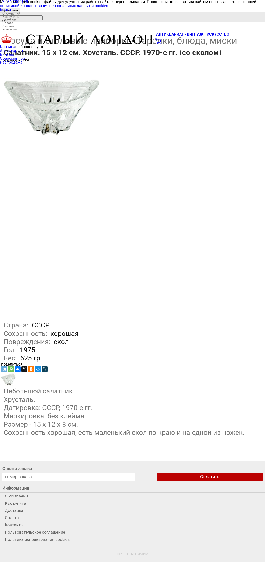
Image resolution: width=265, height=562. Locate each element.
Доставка (9, 20)
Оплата (7, 23)
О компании (11, 13)
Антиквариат (12, 50)
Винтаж (7, 54)
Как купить (10, 17)
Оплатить (209, 476)
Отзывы (8, 26)
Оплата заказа (17, 468)
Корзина (7, 47)
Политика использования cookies (37, 539)
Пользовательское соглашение (35, 532)
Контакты (9, 29)
